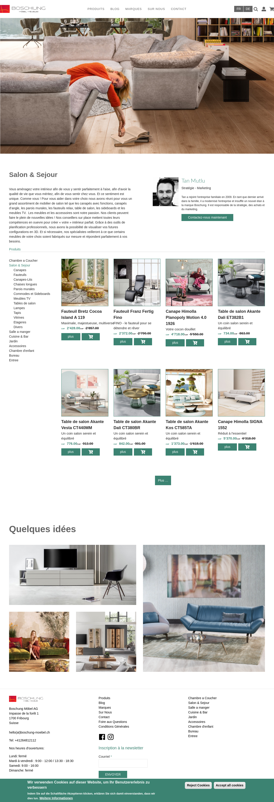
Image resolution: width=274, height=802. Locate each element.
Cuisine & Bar (19, 336)
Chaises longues (25, 284)
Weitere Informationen (56, 798)
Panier (271, 9)
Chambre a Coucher (23, 260)
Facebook (102, 737)
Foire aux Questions (113, 722)
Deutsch (248, 9)
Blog (114, 9)
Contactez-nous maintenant (207, 217)
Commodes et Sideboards (32, 294)
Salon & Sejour (19, 265)
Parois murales (24, 289)
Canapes (20, 270)
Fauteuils (20, 275)
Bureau (14, 355)
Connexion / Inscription (264, 9)
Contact (178, 9)
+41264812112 (25, 740)
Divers (18, 327)
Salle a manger (19, 332)
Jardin (13, 341)
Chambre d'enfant (21, 351)
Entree (13, 360)
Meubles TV (22, 298)
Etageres (20, 322)
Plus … (163, 480)
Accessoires (17, 346)
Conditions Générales (114, 726)
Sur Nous (156, 9)
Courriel (105, 756)
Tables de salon (25, 303)
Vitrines (19, 317)
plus (74, 337)
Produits (96, 9)
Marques (133, 9)
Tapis (17, 313)
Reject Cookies (198, 785)
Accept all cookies (229, 785)
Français (238, 9)
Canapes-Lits (23, 279)
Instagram (110, 737)
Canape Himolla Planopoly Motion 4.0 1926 (186, 317)
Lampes (19, 308)
